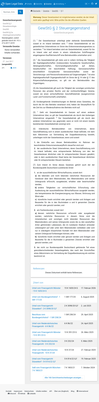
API (50, 391)
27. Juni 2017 (8, 62)
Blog (72, 391)
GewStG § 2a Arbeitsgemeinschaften (12, 33)
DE (86, 4)
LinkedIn (32, 393)
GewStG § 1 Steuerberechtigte (10, 25)
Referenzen (38, 268)
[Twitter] (96, 3)
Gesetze (48, 4)
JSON (13, 68)
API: (3, 68)
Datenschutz (29, 391)
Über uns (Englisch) (61, 391)
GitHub (21, 393)
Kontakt (8, 391)
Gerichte (38, 4)
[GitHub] (92, 3)
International (82, 391)
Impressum (18, 391)
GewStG (6, 29)
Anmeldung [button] (59, 4)
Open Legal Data (12, 4)
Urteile (28, 4)
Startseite (36, 11)
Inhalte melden (41, 391)
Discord (12, 393)
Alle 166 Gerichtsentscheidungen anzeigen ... (64, 377)
